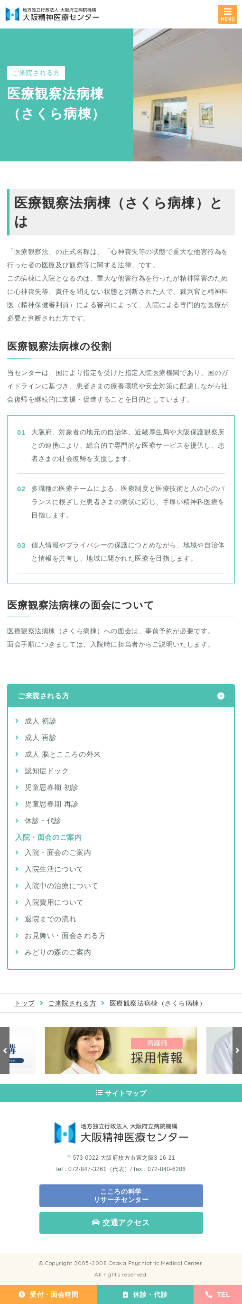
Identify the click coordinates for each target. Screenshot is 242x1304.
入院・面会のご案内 (58, 852)
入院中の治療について (62, 886)
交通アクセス (120, 1223)
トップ (24, 1003)
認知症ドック (47, 771)
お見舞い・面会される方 (65, 935)
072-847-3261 (87, 1169)
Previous (4, 1050)
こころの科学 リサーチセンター (121, 1195)
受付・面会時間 (48, 1294)
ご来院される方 (43, 696)
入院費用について (54, 902)
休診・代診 (145, 1294)
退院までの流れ (50, 919)
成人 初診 (40, 721)
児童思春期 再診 (52, 804)
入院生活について (54, 869)
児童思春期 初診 (52, 787)
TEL (218, 1294)
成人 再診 (40, 737)
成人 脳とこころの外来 (63, 754)
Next (237, 1050)
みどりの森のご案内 (58, 952)
